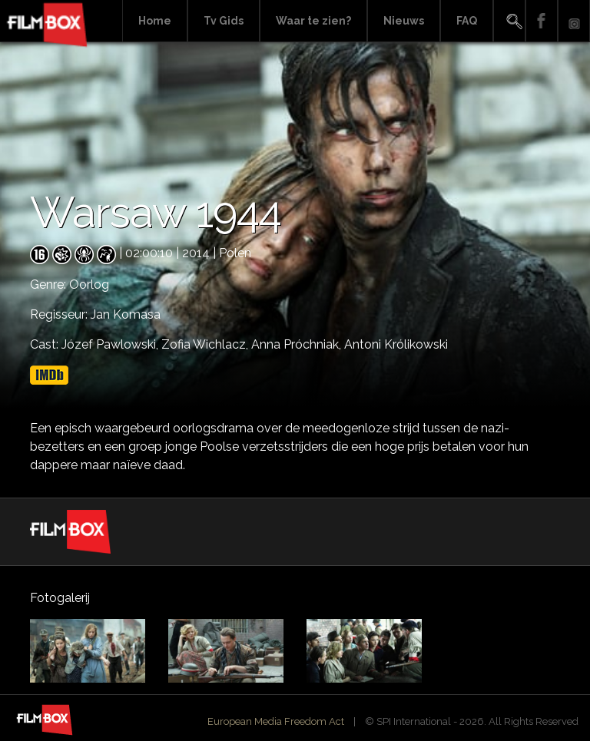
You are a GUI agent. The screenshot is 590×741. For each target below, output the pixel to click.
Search (509, 21)
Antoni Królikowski (396, 344)
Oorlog (89, 284)
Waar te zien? (313, 21)
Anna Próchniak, (297, 344)
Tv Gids (224, 21)
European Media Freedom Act (275, 721)
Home (154, 21)
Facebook (541, 21)
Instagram (574, 21)
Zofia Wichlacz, (206, 344)
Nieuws (403, 21)
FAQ (466, 21)
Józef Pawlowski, (111, 344)
